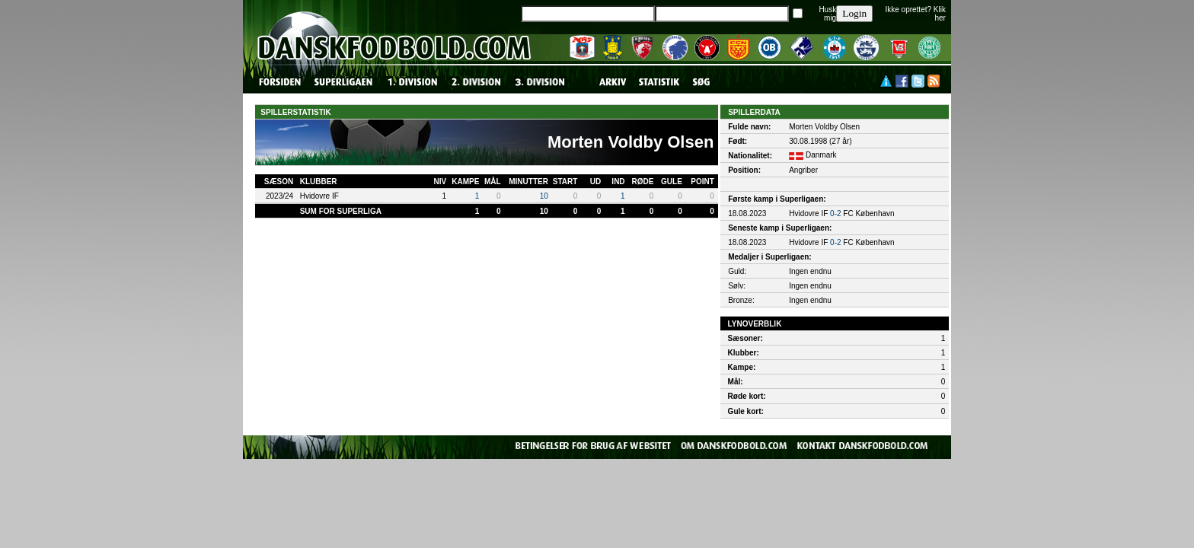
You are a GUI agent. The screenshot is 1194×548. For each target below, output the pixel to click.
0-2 (835, 213)
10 (544, 196)
